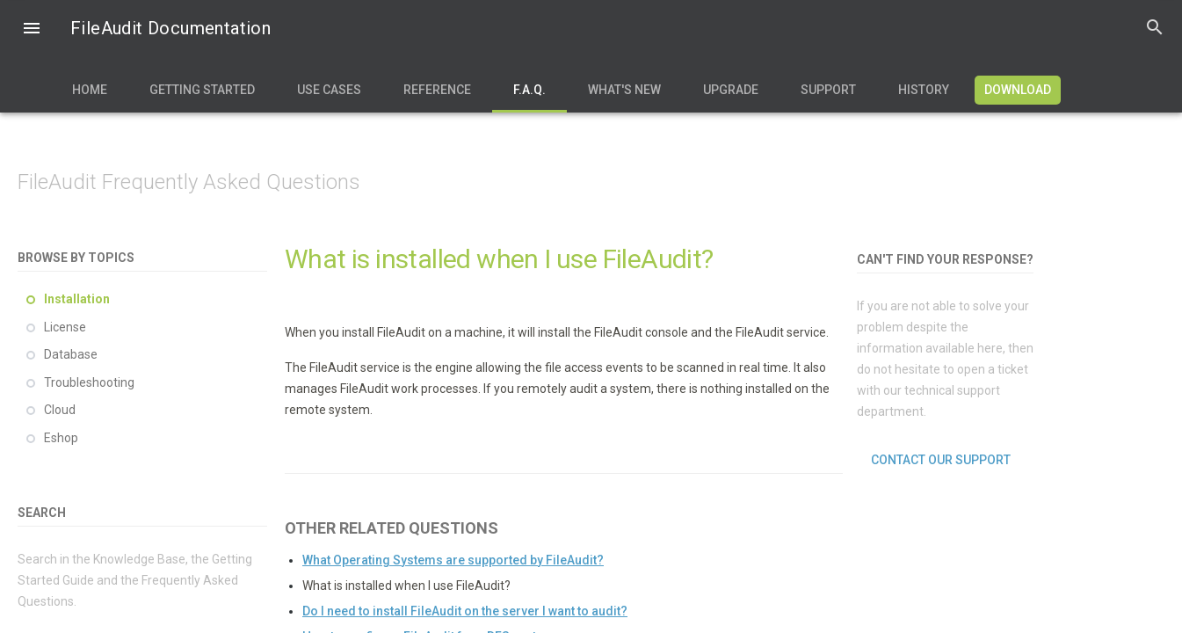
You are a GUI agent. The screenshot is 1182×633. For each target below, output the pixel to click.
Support (828, 90)
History (923, 90)
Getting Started (202, 90)
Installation (77, 299)
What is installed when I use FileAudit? (406, 585)
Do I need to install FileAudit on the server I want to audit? (464, 611)
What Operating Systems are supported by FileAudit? (453, 560)
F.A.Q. (529, 90)
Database (71, 354)
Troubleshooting (89, 382)
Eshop (61, 438)
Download (1017, 90)
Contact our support (941, 460)
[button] (32, 30)
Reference (437, 90)
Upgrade (730, 90)
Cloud (60, 410)
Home (89, 90)
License (65, 327)
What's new (624, 90)
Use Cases (329, 90)
